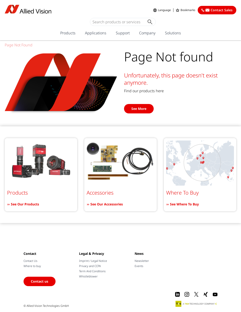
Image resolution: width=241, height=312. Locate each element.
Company (147, 33)
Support (123, 33)
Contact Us (30, 261)
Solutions (173, 33)
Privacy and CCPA (90, 266)
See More (138, 108)
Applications (95, 33)
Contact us (39, 281)
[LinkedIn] (177, 294)
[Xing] (205, 294)
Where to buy (32, 266)
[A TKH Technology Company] (196, 303)
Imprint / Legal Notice (93, 261)
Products (68, 33)
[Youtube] (215, 294)
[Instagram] (187, 294)
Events (139, 266)
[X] (196, 294)
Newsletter (142, 261)
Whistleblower (88, 276)
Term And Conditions (92, 271)
